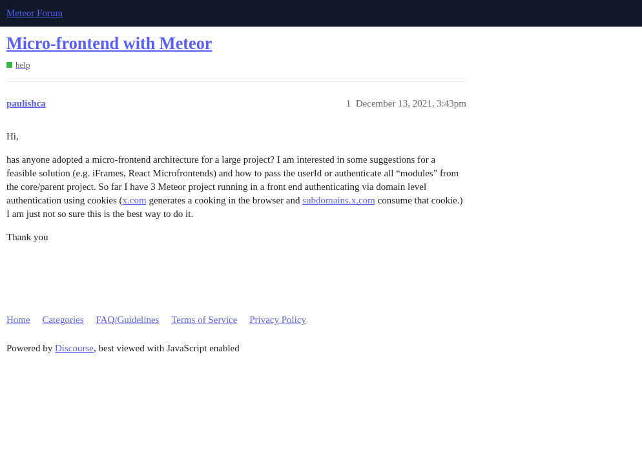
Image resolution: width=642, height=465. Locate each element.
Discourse (74, 348)
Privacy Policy (277, 320)
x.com (135, 200)
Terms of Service (204, 320)
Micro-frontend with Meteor (109, 43)
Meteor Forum (34, 13)
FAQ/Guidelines (127, 320)
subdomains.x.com (338, 200)
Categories (62, 320)
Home (18, 320)
